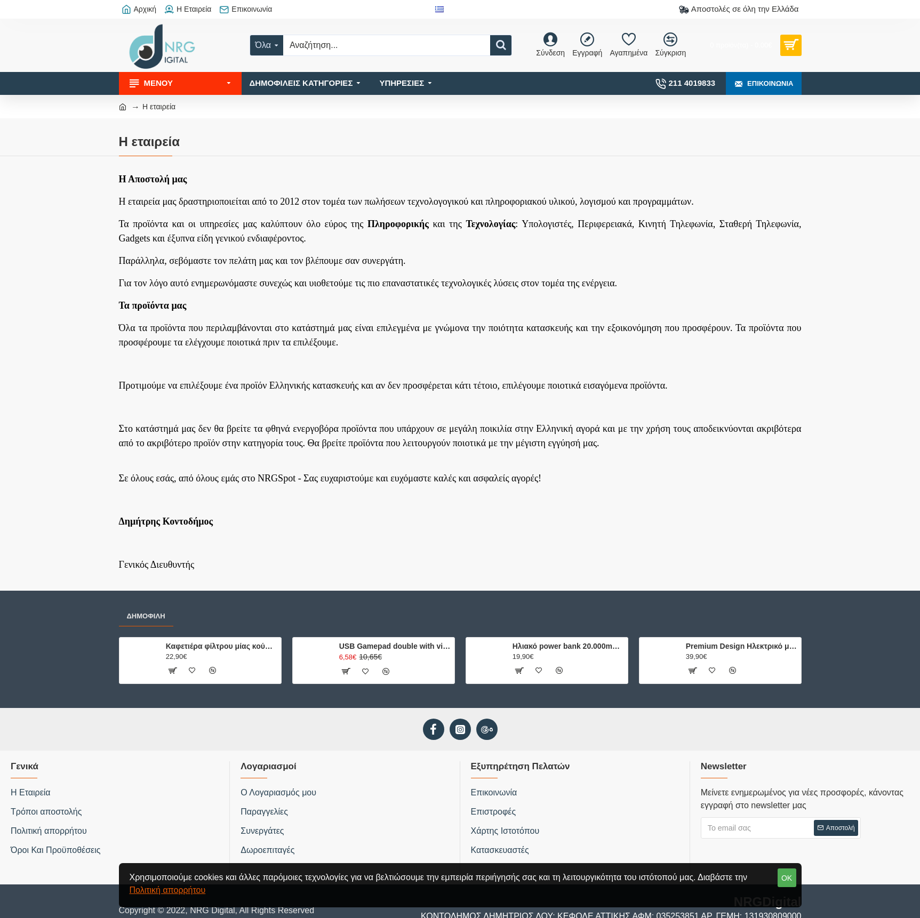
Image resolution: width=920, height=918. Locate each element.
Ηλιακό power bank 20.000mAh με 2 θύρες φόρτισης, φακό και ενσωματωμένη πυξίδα (568, 646)
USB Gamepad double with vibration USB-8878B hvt (395, 646)
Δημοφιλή (146, 616)
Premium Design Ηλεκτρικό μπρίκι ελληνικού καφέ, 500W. (741, 646)
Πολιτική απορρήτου (168, 890)
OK (786, 878)
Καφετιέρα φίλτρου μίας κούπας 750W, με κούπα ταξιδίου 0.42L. (221, 646)
